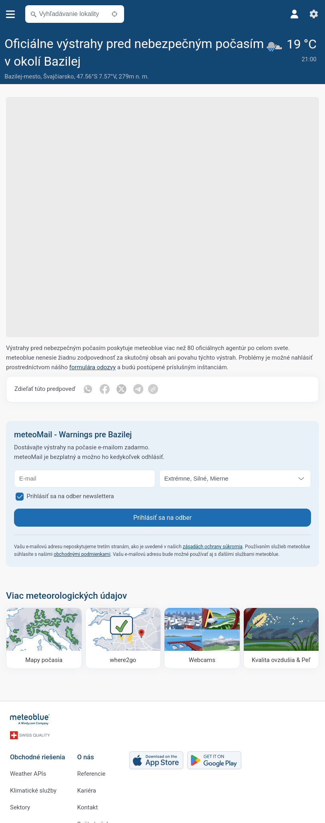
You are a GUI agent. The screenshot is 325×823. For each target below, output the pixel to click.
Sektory (20, 807)
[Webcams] (202, 638)
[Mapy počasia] (44, 638)
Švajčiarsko (58, 76)
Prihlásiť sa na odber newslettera (70, 496)
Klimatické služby (33, 790)
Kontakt (87, 807)
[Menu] (11, 14)
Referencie (91, 773)
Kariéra (86, 790)
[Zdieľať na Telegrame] (138, 389)
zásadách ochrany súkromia (212, 546)
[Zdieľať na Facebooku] (104, 389)
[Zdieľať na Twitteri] (121, 389)
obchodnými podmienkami (82, 554)
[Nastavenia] (313, 14)
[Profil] (294, 14)
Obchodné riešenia (37, 757)
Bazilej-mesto (22, 76)
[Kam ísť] (123, 638)
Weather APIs (28, 773)
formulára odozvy (92, 367)
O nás (85, 757)
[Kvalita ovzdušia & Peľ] (281, 638)
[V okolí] (114, 14)
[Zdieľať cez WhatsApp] (87, 389)
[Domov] (30, 719)
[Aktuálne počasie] (292, 59)
